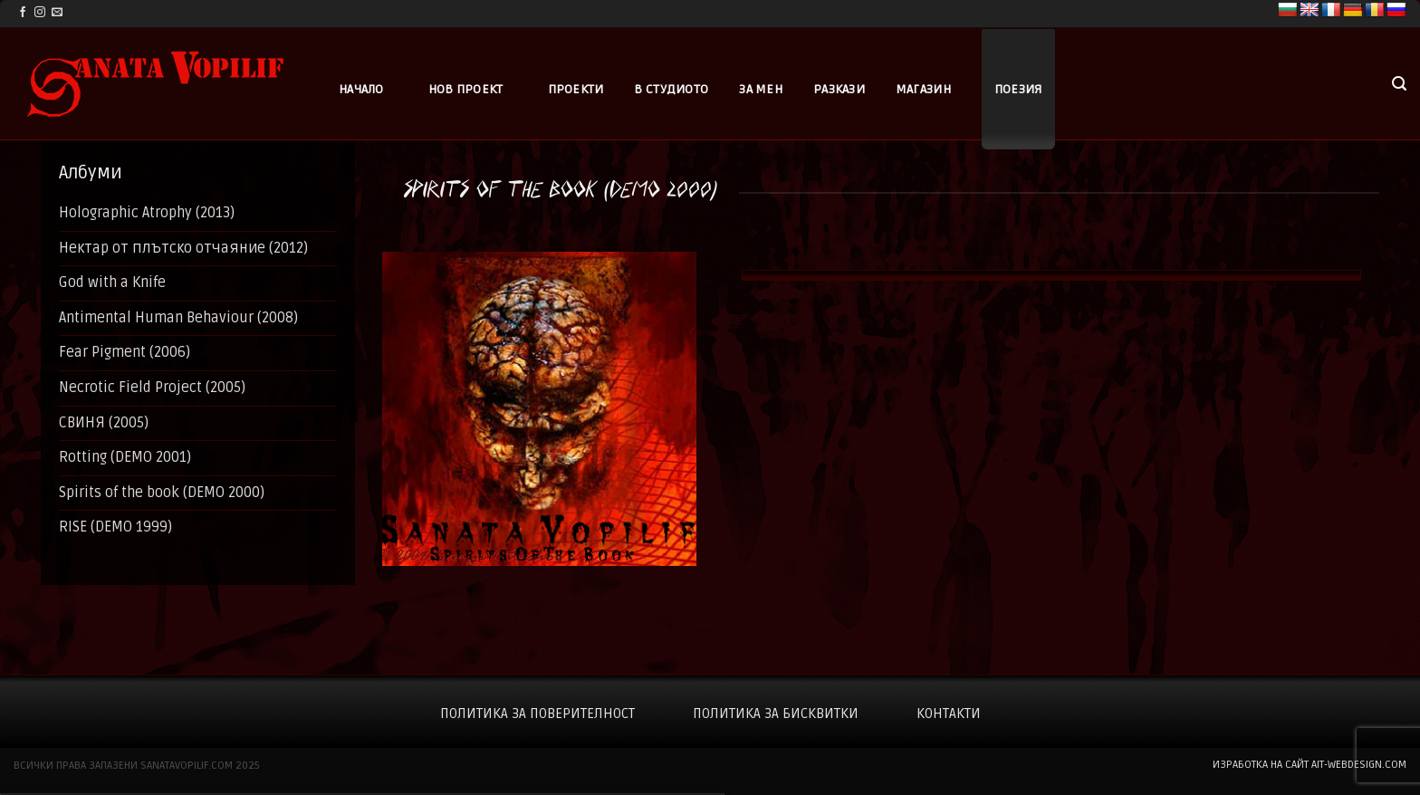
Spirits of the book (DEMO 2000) (161, 493)
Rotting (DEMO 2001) (125, 457)
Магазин (923, 89)
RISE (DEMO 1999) (115, 527)
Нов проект (466, 89)
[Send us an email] (57, 12)
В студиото (671, 89)
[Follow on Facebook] (22, 12)
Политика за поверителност (537, 713)
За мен (760, 89)
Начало (361, 89)
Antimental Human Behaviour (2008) (178, 318)
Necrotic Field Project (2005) (152, 387)
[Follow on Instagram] (39, 12)
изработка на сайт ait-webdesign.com (1309, 764)
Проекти (576, 89)
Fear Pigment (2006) (124, 352)
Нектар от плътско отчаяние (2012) (183, 248)
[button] (1399, 83)
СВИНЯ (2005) (104, 423)
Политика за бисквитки (776, 713)
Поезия (1018, 89)
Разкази (839, 89)
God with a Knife (112, 282)
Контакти (948, 713)
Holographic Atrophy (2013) (147, 213)
